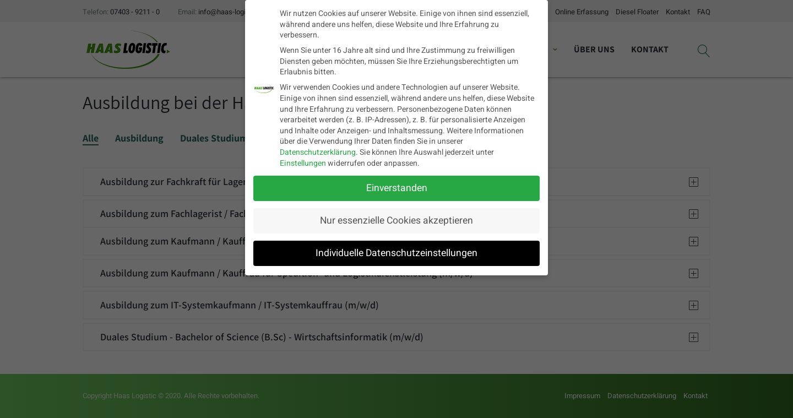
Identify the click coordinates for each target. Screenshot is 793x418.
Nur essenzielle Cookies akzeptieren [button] (396, 219)
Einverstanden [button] (396, 187)
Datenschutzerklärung (318, 150)
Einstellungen (303, 161)
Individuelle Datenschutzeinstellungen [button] (396, 251)
